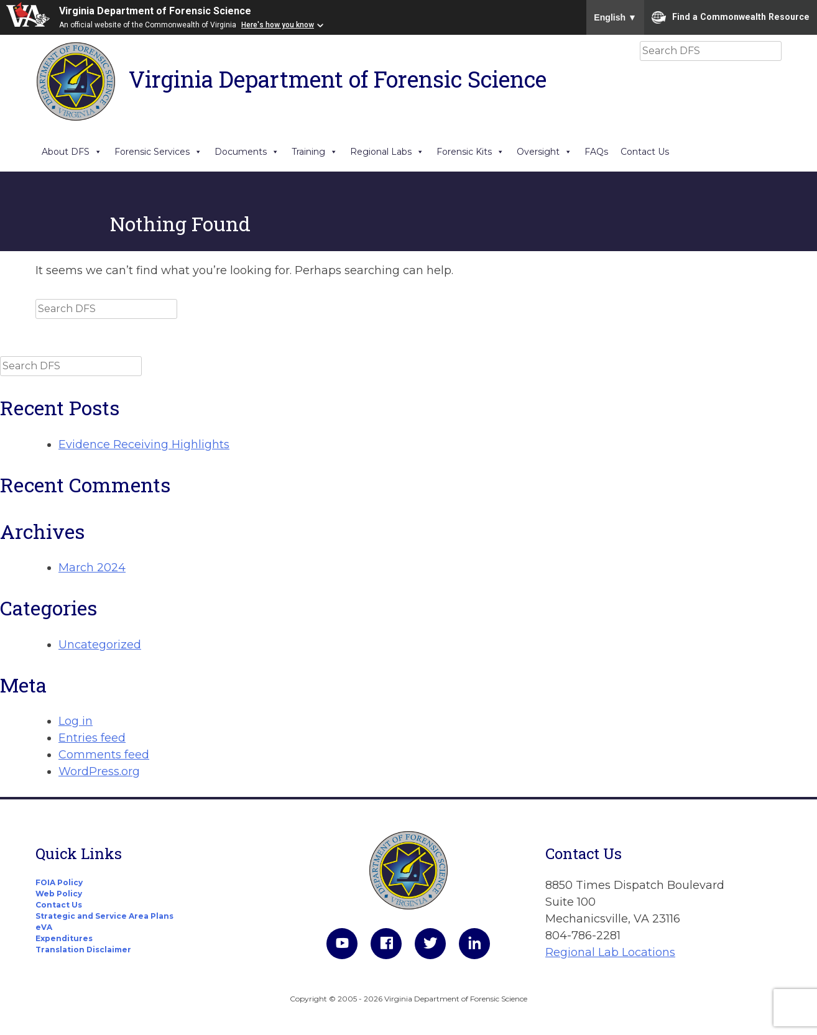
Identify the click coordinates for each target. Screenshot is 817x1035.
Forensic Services (158, 151)
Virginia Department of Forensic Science (155, 11)
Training (315, 151)
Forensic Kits (470, 151)
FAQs (596, 151)
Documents (247, 151)
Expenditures (64, 938)
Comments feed (103, 754)
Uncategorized (99, 644)
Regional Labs (387, 151)
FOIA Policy (59, 882)
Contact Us (645, 151)
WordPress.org (99, 771)
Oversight (544, 151)
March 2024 (92, 567)
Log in (75, 721)
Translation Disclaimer (83, 949)
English (615, 17)
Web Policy (58, 893)
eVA (43, 927)
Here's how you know (277, 25)
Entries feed (92, 738)
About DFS (72, 151)
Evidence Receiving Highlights (143, 444)
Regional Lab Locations (610, 952)
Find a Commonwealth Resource (731, 17)
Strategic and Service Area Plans (104, 916)
